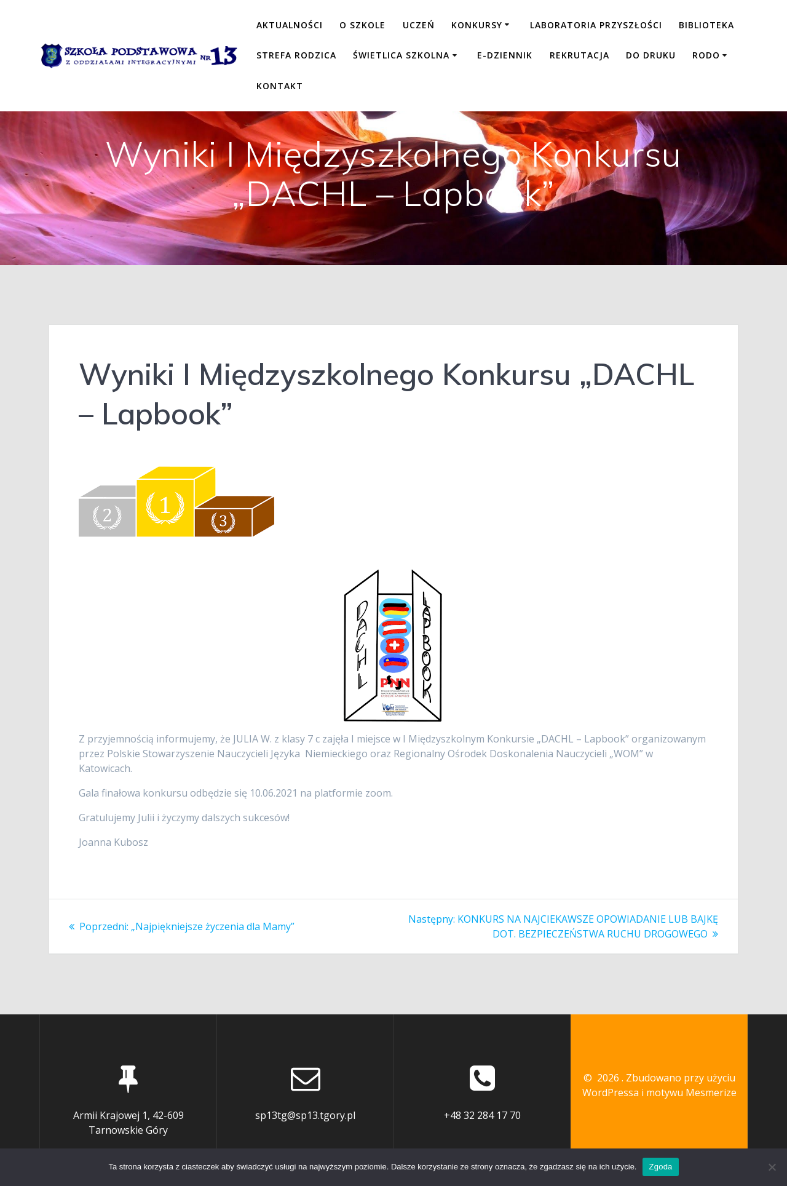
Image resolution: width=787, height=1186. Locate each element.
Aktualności (289, 25)
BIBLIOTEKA (706, 25)
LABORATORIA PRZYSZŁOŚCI (596, 25)
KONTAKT (279, 86)
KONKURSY (476, 25)
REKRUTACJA (579, 55)
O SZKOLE (362, 25)
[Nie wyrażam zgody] (771, 1167)
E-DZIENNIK (504, 55)
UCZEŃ (419, 25)
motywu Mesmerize (691, 1092)
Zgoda (660, 1166)
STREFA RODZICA (296, 55)
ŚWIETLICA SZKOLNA (401, 55)
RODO (706, 55)
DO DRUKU (651, 55)
